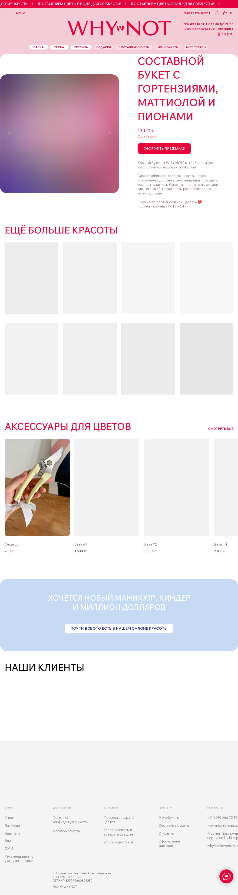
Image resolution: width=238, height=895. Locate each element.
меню (20, 13)
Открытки (166, 833)
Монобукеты (169, 817)
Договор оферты (66, 831)
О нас (9, 818)
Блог (8, 840)
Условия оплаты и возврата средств (118, 832)
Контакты (12, 833)
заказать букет (197, 13)
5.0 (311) (228, 34)
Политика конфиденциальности (70, 819)
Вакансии (12, 825)
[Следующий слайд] (109, 133)
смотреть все (220, 429)
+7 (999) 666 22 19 (222, 817)
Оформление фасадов (169, 843)
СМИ (9, 848)
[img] (106, 487)
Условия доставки (118, 842)
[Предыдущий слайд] (9, 133)
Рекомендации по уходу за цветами (19, 858)
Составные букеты (174, 825)
